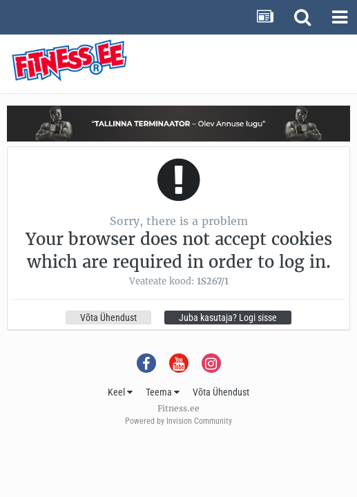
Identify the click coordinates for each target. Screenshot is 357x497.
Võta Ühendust (108, 317)
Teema (163, 392)
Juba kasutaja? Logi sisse (228, 317)
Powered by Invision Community (178, 421)
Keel (120, 392)
